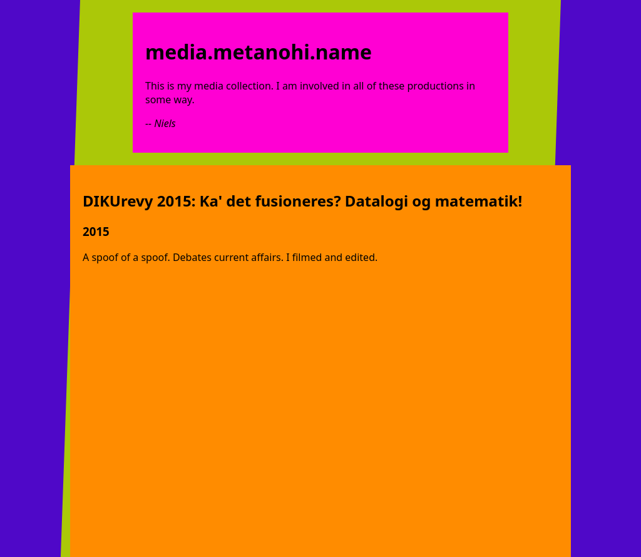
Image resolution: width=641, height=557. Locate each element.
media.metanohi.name (258, 51)
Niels (164, 123)
